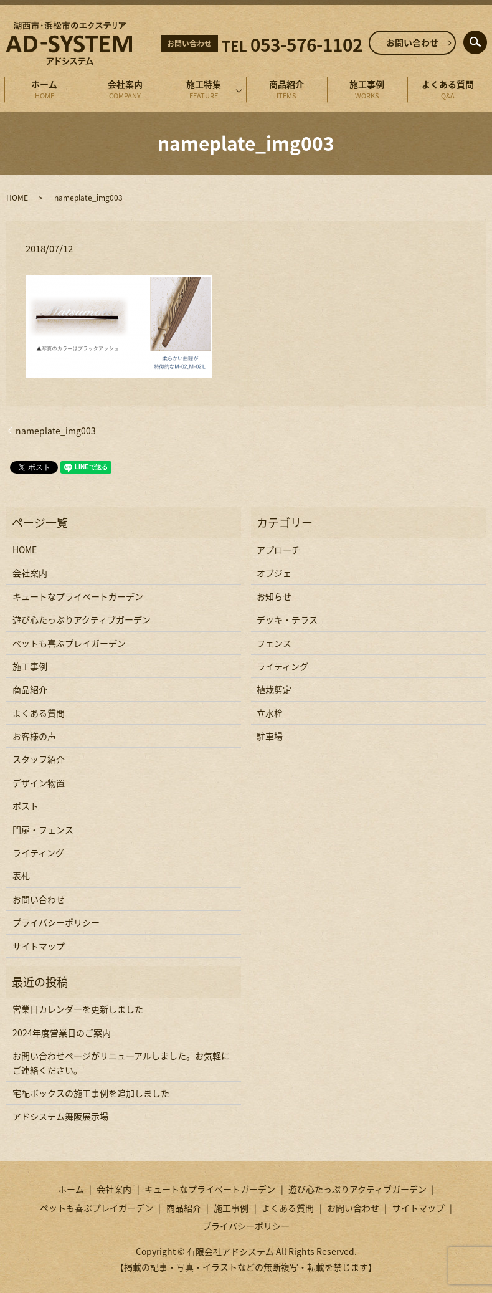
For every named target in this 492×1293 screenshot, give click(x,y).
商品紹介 (286, 90)
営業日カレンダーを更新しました (77, 1009)
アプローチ (278, 549)
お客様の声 (34, 736)
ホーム (45, 90)
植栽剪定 (274, 689)
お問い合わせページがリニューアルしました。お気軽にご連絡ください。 (121, 1062)
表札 (21, 875)
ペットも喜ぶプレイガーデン (69, 643)
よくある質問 (448, 90)
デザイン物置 (38, 782)
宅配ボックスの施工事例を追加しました (90, 1093)
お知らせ (274, 596)
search (485, 39)
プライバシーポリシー (56, 922)
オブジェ (274, 572)
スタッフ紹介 (38, 759)
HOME (17, 197)
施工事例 (367, 90)
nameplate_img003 (56, 431)
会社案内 (125, 90)
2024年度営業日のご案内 (61, 1032)
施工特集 (204, 90)
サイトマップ (38, 946)
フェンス (274, 643)
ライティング (38, 852)
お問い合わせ (412, 42)
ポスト (25, 805)
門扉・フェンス (42, 829)
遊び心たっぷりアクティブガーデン (81, 619)
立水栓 (270, 713)
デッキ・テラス (287, 619)
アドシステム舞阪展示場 (60, 1116)
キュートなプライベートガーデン (77, 596)
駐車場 (270, 736)
